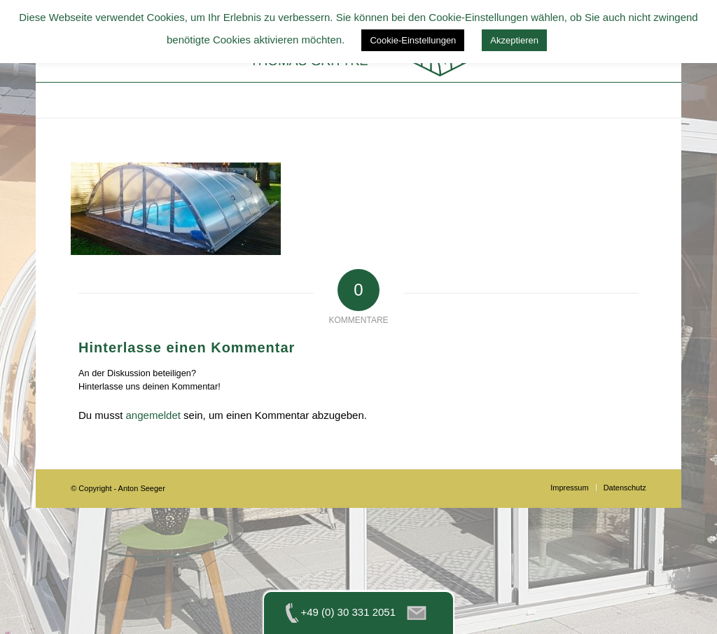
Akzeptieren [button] (514, 40)
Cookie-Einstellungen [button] (413, 40)
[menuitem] (569, 487)
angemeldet (153, 415)
